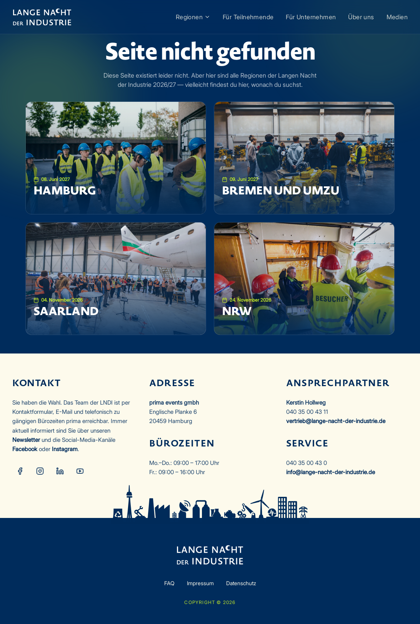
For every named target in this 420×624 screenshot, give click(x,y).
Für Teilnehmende (248, 17)
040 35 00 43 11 (307, 411)
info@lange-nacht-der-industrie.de (330, 472)
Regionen (193, 17)
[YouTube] (80, 471)
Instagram (65, 449)
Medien (397, 17)
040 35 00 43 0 (306, 462)
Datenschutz (241, 583)
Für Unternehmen (311, 17)
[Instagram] (40, 471)
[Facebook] (20, 471)
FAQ (169, 583)
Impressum (200, 583)
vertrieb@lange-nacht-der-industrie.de (335, 421)
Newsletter (26, 439)
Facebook (24, 449)
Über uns (361, 17)
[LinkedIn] (60, 471)
